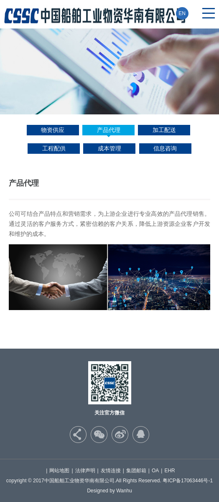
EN (182, 13)
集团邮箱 (136, 471)
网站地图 (59, 471)
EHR (169, 471)
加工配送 (164, 130)
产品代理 (108, 130)
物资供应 (52, 130)
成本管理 (109, 148)
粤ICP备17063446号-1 (188, 481)
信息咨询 (165, 148)
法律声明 (85, 471)
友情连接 (111, 471)
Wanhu (124, 491)
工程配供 (54, 148)
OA (155, 471)
